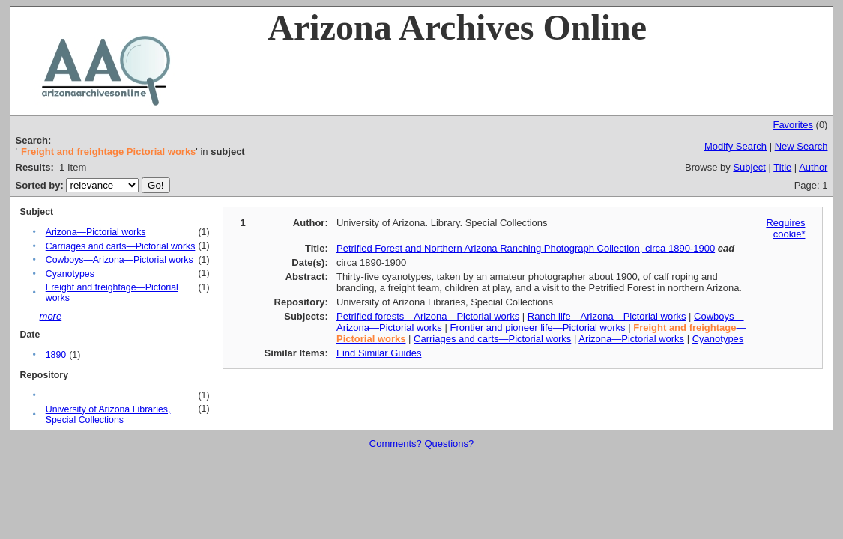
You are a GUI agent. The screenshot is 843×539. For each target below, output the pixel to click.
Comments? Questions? (421, 443)
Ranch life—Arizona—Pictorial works (607, 316)
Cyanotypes (70, 274)
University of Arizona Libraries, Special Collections (108, 414)
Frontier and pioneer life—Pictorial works (537, 327)
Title (782, 167)
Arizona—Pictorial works (96, 232)
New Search (801, 146)
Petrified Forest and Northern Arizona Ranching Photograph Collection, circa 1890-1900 (525, 248)
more (51, 316)
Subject (749, 167)
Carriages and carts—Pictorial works (121, 246)
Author (813, 167)
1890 (56, 355)
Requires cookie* (785, 228)
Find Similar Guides (378, 353)
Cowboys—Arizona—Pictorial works (119, 260)
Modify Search (735, 146)
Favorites (792, 124)
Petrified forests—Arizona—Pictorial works (427, 316)
